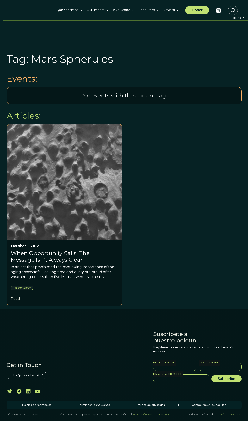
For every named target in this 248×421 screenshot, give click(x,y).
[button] (67, 10)
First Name (164, 362)
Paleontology (22, 287)
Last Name (209, 362)
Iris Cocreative (230, 414)
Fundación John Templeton (151, 414)
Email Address (167, 374)
